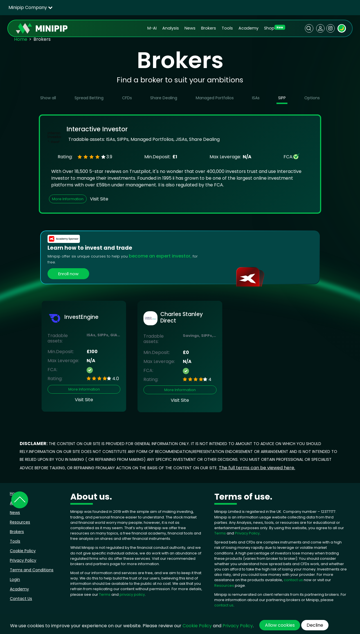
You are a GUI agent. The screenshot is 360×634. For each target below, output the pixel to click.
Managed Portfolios (215, 98)
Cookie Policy (23, 551)
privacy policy (132, 594)
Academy (248, 28)
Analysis (170, 28)
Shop (269, 28)
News (189, 28)
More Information (68, 199)
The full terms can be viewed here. (257, 467)
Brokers (208, 28)
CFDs (127, 98)
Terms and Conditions (31, 570)
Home (20, 39)
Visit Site (99, 199)
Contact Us (21, 598)
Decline (315, 625)
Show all (48, 98)
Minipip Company (30, 7)
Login (15, 579)
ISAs (256, 98)
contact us (293, 579)
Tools (227, 28)
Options (312, 98)
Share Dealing (163, 98)
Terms (105, 594)
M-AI (152, 28)
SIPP (282, 98)
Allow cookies (280, 625)
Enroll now (68, 274)
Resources (20, 522)
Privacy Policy (23, 560)
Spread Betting (89, 98)
